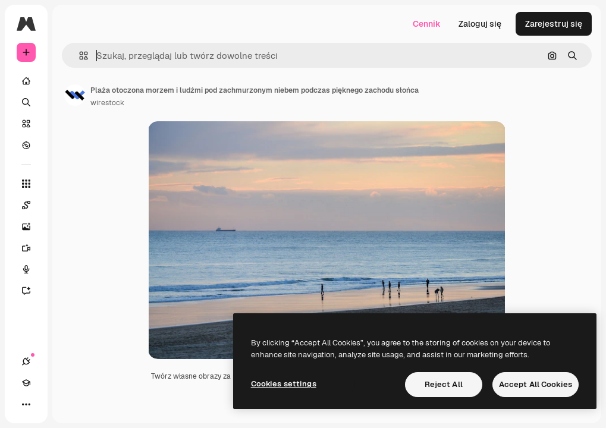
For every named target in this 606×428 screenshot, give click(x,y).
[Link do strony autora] (75, 95)
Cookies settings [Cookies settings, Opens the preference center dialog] (283, 384)
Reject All (444, 384)
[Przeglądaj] (26, 145)
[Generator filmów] (32, 247)
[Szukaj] (26, 102)
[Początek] (26, 80)
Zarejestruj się (553, 23)
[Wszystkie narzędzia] (26, 183)
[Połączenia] (26, 361)
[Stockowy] (26, 123)
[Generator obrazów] (32, 226)
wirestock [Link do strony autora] (107, 103)
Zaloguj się (480, 23)
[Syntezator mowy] (32, 269)
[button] (78, 55)
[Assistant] (32, 290)
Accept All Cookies (535, 384)
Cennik (427, 23)
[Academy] (26, 382)
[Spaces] (32, 205)
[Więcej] (26, 404)
